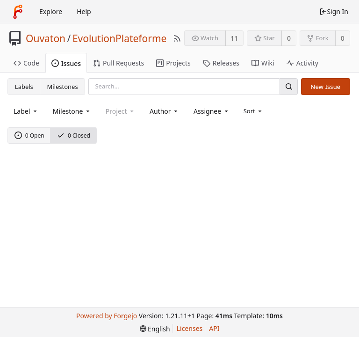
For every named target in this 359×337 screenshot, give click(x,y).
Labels (24, 86)
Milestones (62, 86)
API (214, 328)
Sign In (333, 11)
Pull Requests (118, 63)
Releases (221, 63)
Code (26, 63)
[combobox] (25, 111)
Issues (66, 63)
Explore (50, 11)
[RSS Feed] (177, 38)
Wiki (262, 63)
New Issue (325, 86)
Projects (173, 63)
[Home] (18, 11)
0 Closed (73, 135)
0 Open (29, 135)
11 (234, 38)
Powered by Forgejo (106, 315)
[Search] (288, 86)
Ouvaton (45, 38)
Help (84, 11)
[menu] (253, 111)
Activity (302, 63)
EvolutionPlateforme (119, 38)
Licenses (190, 328)
